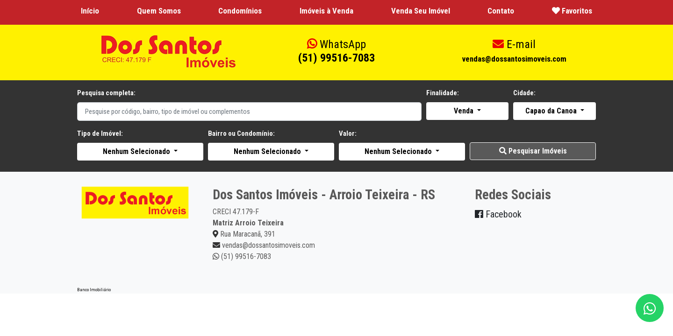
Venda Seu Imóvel (420, 10)
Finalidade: (442, 93)
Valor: (348, 133)
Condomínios (240, 10)
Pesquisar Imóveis (533, 151)
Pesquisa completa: (106, 93)
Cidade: (524, 93)
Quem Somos (159, 10)
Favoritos (572, 10)
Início (90, 10)
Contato (500, 10)
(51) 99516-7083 (336, 51)
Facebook (498, 214)
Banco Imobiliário (94, 289)
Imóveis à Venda (326, 10)
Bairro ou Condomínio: (241, 133)
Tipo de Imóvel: (100, 133)
